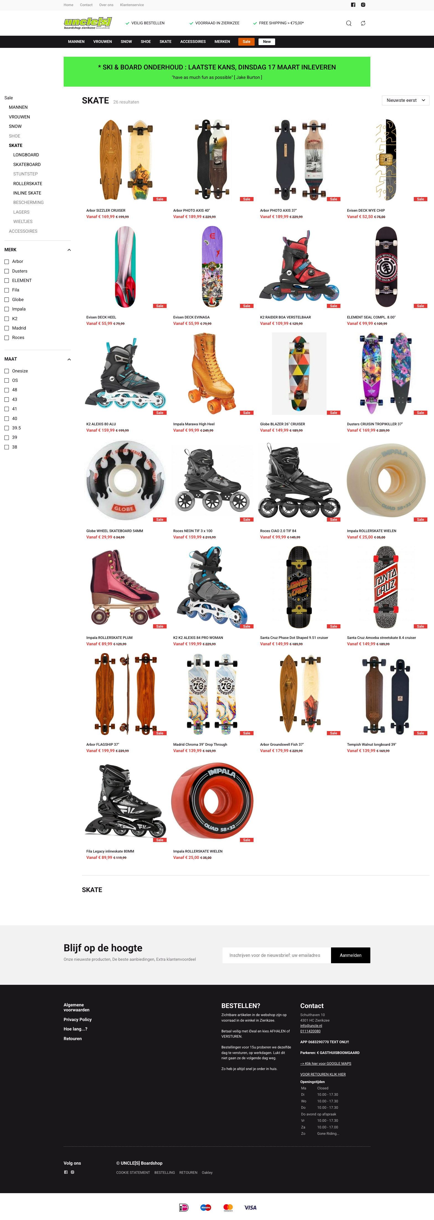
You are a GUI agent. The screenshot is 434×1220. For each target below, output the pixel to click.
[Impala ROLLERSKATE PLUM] (125, 597)
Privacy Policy (78, 1019)
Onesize (20, 371)
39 (14, 437)
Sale (246, 42)
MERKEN (222, 42)
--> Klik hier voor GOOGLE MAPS (325, 1064)
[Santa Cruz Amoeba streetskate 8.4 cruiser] (386, 597)
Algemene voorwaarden (76, 1007)
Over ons (106, 5)
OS (15, 380)
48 (14, 389)
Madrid (19, 328)
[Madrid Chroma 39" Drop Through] (212, 704)
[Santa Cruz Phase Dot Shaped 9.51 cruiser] (299, 597)
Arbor (17, 261)
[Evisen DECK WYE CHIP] (386, 169)
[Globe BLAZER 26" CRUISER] (299, 383)
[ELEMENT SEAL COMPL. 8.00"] (386, 276)
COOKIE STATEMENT (133, 1173)
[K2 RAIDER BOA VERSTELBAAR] (299, 276)
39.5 (16, 428)
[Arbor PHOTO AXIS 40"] (212, 169)
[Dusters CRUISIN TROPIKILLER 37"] (386, 383)
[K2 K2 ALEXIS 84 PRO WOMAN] (212, 597)
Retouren (73, 1038)
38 (14, 447)
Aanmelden (350, 955)
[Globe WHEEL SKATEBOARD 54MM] (125, 490)
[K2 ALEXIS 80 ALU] (125, 383)
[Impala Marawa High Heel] (212, 383)
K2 (14, 318)
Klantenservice (132, 5)
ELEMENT (22, 280)
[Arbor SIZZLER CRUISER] (125, 169)
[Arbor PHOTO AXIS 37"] (299, 169)
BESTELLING (164, 1173)
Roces (18, 337)
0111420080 (310, 1031)
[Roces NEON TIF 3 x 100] (212, 490)
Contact (86, 5)
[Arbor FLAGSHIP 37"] (125, 704)
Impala (19, 309)
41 (14, 408)
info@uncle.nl (311, 1026)
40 (14, 418)
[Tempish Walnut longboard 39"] (386, 704)
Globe (18, 299)
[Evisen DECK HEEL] (125, 276)
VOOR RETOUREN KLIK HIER (323, 1075)
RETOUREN (188, 1173)
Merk (37, 249)
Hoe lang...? (75, 1029)
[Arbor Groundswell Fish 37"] (299, 704)
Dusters (19, 271)
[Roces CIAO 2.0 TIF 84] (299, 490)
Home (68, 5)
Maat (37, 359)
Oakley (207, 1173)
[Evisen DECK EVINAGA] (212, 276)
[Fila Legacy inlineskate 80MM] (125, 810)
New (267, 42)
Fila (15, 289)
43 (14, 399)
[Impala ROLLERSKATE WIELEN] (386, 490)
